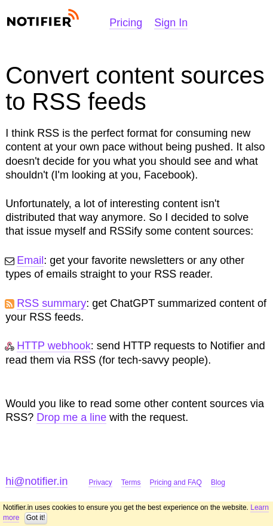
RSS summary (51, 303)
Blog (218, 482)
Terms (131, 482)
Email (30, 260)
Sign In (171, 23)
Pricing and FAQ (176, 482)
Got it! (35, 517)
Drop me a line (71, 417)
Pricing (125, 23)
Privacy (100, 482)
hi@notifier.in (36, 481)
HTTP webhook (54, 346)
